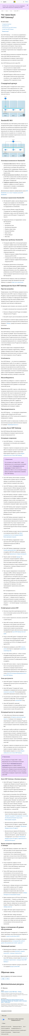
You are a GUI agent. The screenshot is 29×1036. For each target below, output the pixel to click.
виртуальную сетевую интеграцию (18, 554)
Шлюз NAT (16, 10)
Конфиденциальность (15, 1028)
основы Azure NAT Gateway (7, 29)
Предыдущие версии (17, 1026)
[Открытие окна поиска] (23, 2)
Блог (24, 1026)
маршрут (18, 556)
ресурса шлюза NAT (15, 966)
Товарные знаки (16, 1032)
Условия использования (6, 1032)
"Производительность (13, 424)
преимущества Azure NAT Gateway (9, 27)
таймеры (8, 323)
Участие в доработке (5, 1028)
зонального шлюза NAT (9, 692)
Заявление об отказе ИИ (6, 1026)
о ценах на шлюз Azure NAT (12, 936)
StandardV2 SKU (5, 25)
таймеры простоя (8, 906)
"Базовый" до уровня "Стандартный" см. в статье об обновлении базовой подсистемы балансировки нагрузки (16, 817)
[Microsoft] (14, 2)
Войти (26, 1)
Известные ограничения (17, 282)
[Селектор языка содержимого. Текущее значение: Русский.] (4, 1016)
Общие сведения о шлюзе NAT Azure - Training (11, 991)
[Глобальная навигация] (1, 2)
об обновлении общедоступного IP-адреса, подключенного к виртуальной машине (16, 838)
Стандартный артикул (6, 24)
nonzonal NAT (18, 700)
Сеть (11, 10)
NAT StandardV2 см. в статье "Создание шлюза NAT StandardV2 (14, 192)
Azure (7, 10)
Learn (2, 10)
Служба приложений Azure (10, 550)
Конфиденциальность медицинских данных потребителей (13, 1030)
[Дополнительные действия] (27, 11)
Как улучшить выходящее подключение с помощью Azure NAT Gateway (15, 959)
